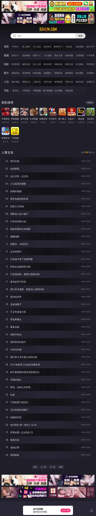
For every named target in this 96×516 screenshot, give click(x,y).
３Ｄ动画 (48, 55)
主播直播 (80, 55)
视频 (6, 55)
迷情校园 (58, 81)
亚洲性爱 (16, 64)
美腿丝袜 (58, 73)
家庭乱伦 (26, 81)
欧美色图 (37, 73)
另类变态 (90, 64)
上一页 (43, 467)
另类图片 (90, 73)
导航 (6, 90)
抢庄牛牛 (90, 46)
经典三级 (69, 64)
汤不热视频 (48, 90)
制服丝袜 (58, 64)
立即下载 (65, 510)
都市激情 (16, 81)
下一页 (52, 467)
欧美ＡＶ (37, 55)
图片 (6, 73)
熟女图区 (80, 73)
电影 (6, 64)
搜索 (80, 35)
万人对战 (37, 46)
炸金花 (69, 46)
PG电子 (15, 46)
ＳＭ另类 (90, 55)
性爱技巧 (90, 81)
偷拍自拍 (26, 64)
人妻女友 (37, 81)
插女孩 (15, 90)
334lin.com (48, 29)
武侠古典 (48, 81)
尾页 (61, 467)
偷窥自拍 (16, 73)
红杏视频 (58, 90)
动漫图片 (48, 73)
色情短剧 (69, 90)
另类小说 (69, 81)
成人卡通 (37, 64)
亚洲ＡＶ (16, 55)
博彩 (6, 46)
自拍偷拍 (26, 55)
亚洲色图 (26, 73)
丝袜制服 (69, 55)
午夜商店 (26, 90)
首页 (35, 467)
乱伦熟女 (80, 64)
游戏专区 (48, 46)
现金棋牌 (80, 46)
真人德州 (26, 46)
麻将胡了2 (58, 46)
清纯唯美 (69, 73)
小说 (6, 81)
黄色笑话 (80, 81)
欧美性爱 (48, 64)
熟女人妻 (58, 55)
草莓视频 (37, 90)
